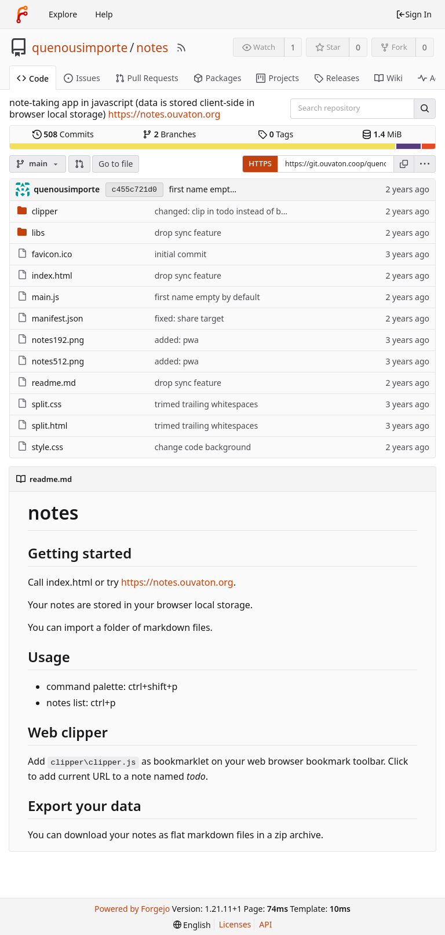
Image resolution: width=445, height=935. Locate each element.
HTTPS (260, 163)
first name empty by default (221, 189)
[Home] (22, 14)
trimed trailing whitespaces (206, 404)
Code (33, 78)
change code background (203, 446)
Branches (169, 134)
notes (152, 47)
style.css (47, 446)
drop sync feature (188, 232)
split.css (46, 404)
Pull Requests (146, 77)
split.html (50, 425)
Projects (277, 77)
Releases (336, 77)
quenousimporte (79, 47)
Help (104, 14)
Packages (218, 77)
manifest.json (57, 318)
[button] (79, 164)
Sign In (414, 14)
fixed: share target (189, 318)
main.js (45, 296)
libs (38, 232)
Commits (63, 134)
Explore (63, 14)
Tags (275, 134)
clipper (45, 211)
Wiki (388, 77)
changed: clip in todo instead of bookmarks (237, 211)
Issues (82, 77)
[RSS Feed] (181, 47)
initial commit (181, 254)
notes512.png (58, 361)
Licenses (235, 924)
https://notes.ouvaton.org (164, 114)
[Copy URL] (403, 164)
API (265, 924)
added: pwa (177, 339)
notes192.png (58, 339)
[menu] (425, 164)
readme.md (54, 382)
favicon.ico (52, 254)
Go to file (116, 163)
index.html (52, 275)
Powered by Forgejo (132, 908)
